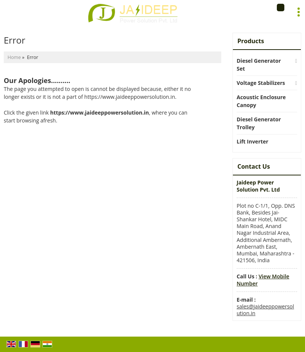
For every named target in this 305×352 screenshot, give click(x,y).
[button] (263, 280)
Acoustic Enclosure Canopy (261, 101)
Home (14, 57)
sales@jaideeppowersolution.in (265, 310)
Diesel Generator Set (259, 64)
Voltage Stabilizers (261, 82)
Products (250, 41)
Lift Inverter (252, 141)
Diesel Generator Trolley (259, 123)
